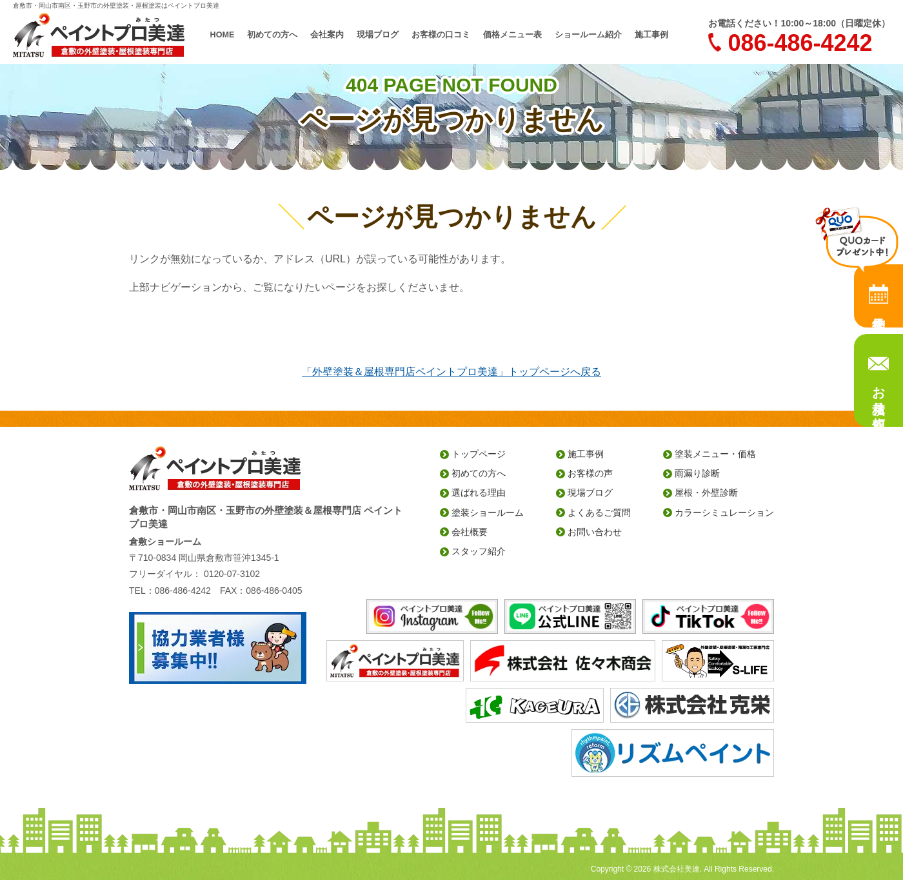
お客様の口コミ (442, 34)
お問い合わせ (595, 532)
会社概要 (470, 532)
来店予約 (878, 296)
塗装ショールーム (488, 512)
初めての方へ (284, 34)
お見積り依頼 (878, 392)
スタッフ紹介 (479, 551)
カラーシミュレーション (724, 512)
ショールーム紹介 (580, 34)
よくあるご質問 (599, 512)
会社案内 (335, 34)
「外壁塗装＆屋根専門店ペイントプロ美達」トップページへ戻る (451, 371)
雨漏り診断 (697, 473)
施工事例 (639, 34)
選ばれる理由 (479, 492)
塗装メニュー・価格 (715, 454)
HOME (235, 34)
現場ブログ (383, 34)
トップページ (479, 454)
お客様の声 (590, 473)
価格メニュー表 (509, 34)
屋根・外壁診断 (706, 492)
